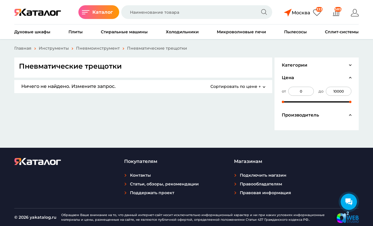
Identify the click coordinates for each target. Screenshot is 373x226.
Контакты (140, 175)
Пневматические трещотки (157, 48)
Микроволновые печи (241, 31)
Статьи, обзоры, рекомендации (164, 184)
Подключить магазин (263, 175)
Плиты (75, 31)
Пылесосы (295, 31)
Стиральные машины (124, 31)
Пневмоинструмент (98, 48)
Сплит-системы (342, 31)
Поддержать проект (152, 192)
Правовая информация (265, 192)
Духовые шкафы (32, 31)
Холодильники (182, 31)
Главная (22, 48)
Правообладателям (261, 184)
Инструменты (54, 48)
